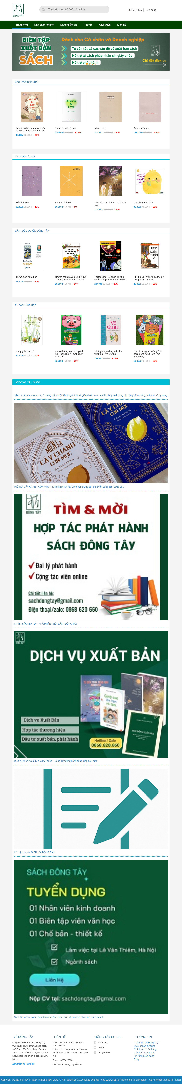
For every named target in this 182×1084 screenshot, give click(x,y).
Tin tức (88, 24)
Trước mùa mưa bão (26, 277)
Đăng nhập (135, 10)
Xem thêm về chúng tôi (23, 1064)
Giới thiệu (105, 24)
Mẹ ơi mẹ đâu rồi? (143, 202)
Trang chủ (22, 24)
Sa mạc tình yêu (63, 202)
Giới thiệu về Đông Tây (146, 1042)
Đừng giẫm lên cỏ (25, 351)
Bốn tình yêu (22, 202)
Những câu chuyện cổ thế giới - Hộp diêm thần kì (149, 278)
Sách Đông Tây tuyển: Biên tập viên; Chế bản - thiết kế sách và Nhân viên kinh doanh (58, 1017)
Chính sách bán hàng (145, 1049)
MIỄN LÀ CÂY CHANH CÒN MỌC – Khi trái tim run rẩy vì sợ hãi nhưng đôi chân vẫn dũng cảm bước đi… (69, 486)
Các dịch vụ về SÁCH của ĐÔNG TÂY (34, 852)
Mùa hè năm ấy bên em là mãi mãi (110, 203)
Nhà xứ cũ (99, 128)
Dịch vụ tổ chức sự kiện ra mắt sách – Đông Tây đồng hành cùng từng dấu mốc (55, 761)
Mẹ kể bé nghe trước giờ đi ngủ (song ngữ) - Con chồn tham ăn (69, 354)
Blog (136, 1059)
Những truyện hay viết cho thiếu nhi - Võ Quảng (108, 352)
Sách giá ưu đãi (25, 156)
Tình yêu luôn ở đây (65, 128)
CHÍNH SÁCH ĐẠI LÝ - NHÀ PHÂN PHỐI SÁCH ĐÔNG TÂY (45, 623)
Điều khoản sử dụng (144, 1046)
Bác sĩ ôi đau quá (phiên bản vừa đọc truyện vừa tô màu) (31, 129)
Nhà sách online (44, 24)
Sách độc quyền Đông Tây (32, 230)
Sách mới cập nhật (27, 82)
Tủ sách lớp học (25, 305)
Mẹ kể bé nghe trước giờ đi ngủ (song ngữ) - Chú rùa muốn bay (148, 354)
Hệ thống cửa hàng (144, 1056)
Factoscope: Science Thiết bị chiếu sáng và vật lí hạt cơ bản (110, 278)
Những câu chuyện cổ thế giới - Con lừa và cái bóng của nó (70, 278)
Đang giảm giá (68, 24)
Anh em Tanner (142, 128)
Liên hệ (121, 24)
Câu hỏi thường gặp (144, 1052)
